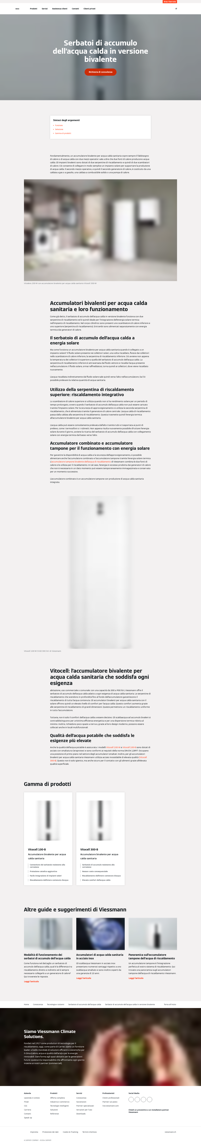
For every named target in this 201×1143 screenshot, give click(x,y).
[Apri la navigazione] (17, 8)
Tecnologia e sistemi (55, 1004)
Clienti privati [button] (89, 9)
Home (26, 1004)
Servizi (45, 9)
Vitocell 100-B (129, 747)
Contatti (75, 9)
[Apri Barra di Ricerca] (171, 8)
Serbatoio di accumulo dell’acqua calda (84, 1004)
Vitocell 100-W (113, 747)
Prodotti (33, 9)
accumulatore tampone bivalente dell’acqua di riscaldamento (81, 461)
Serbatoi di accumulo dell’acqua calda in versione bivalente (130, 1004)
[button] (170, 1004)
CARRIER (48, 1140)
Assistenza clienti (59, 9)
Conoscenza (38, 1004)
